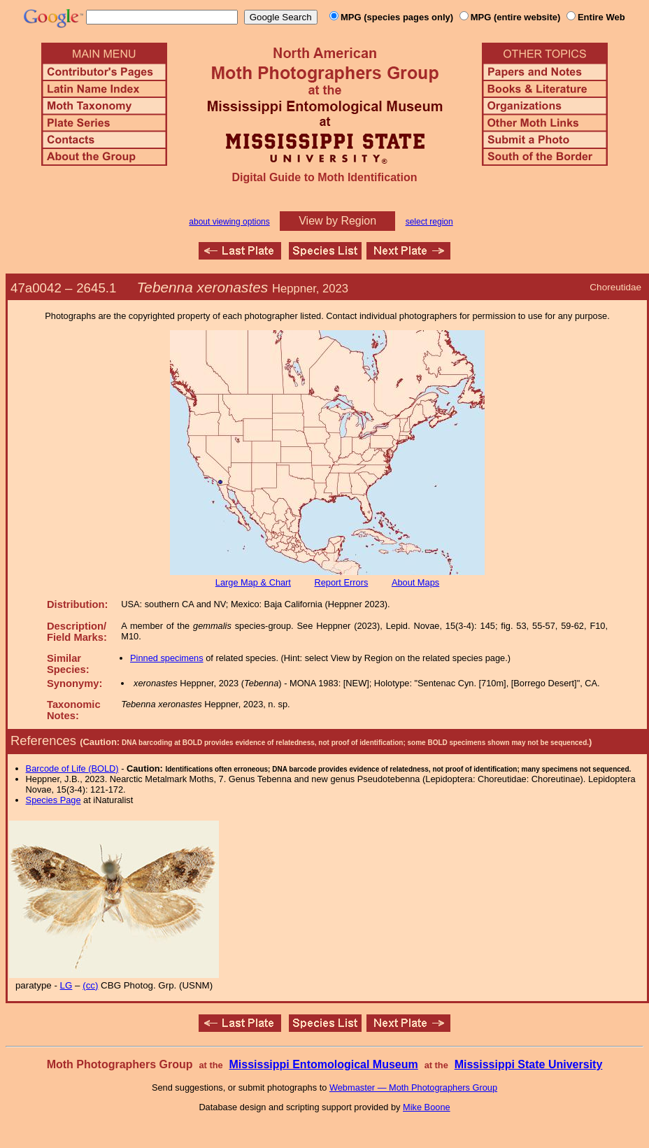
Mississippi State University (529, 1064)
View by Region (337, 221)
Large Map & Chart (253, 582)
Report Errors (342, 582)
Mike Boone (426, 1107)
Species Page (53, 800)
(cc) (90, 985)
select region (429, 222)
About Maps (415, 582)
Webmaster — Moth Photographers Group (413, 1087)
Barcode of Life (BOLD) (72, 768)
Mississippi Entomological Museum (323, 1064)
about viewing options (229, 222)
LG (66, 985)
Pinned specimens (167, 658)
